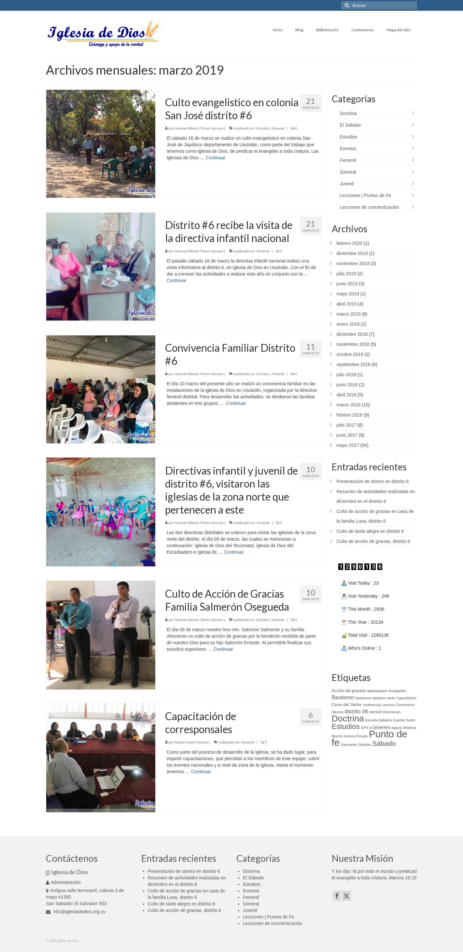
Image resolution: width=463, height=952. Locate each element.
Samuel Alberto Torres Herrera (199, 128)
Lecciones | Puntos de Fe (365, 195)
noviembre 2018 (353, 344)
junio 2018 (347, 384)
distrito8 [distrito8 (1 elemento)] (375, 712)
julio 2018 (346, 374)
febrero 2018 (349, 415)
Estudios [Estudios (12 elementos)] (346, 726)
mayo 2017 (348, 445)
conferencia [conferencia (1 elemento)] (372, 705)
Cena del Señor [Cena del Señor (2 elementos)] (347, 704)
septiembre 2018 (354, 364)
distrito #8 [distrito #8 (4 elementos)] (356, 711)
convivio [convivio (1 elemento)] (388, 705)
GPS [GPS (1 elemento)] (365, 728)
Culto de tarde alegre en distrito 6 (370, 531)
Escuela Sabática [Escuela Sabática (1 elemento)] (378, 720)
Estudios (349, 136)
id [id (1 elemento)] (371, 728)
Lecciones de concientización (369, 207)
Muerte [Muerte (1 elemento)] (337, 736)
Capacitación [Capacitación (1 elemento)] (406, 698)
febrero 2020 (349, 243)
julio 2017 (346, 425)
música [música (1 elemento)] (349, 736)
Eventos (263, 128)
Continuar (216, 157)
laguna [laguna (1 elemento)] (397, 728)
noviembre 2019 (353, 263)
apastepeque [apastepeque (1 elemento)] (377, 691)
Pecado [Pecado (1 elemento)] (362, 736)
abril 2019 (347, 303)
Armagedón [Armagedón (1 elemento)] (397, 691)
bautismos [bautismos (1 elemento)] (363, 698)
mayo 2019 (348, 293)
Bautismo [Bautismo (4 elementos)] (343, 697)
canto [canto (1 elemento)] (390, 698)
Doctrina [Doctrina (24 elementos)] (348, 718)
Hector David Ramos (191, 742)
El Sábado (350, 125)
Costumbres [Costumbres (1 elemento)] (405, 705)
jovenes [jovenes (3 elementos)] (381, 727)
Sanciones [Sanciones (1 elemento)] (349, 744)
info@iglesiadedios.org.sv (75, 911)
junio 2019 (347, 283)
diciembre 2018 (352, 334)
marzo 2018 (349, 404)
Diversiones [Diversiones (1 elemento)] (392, 712)
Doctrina (348, 113)
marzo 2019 (349, 314)
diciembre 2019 (352, 253)
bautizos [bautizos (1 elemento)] (379, 698)
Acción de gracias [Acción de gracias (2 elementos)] (349, 690)
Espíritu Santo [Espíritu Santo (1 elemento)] (404, 720)
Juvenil (347, 183)
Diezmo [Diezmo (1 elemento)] (338, 712)
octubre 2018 (350, 354)
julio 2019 (346, 273)
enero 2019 (348, 324)
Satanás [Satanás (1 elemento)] (364, 744)
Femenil (278, 374)
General (278, 128)
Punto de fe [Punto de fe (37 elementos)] (369, 738)
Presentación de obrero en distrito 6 (373, 481)
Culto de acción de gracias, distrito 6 (373, 541)
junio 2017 (347, 435)
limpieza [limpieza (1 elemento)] (409, 728)
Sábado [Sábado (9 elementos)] (384, 743)
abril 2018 (347, 394)
